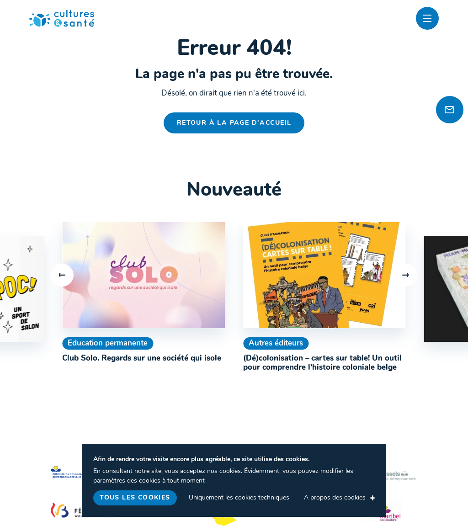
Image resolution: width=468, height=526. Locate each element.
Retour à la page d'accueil (234, 123)
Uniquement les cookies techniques (239, 497)
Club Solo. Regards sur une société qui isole (141, 358)
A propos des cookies (335, 497)
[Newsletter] (449, 109)
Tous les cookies (135, 497)
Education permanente (108, 343)
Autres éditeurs (276, 343)
